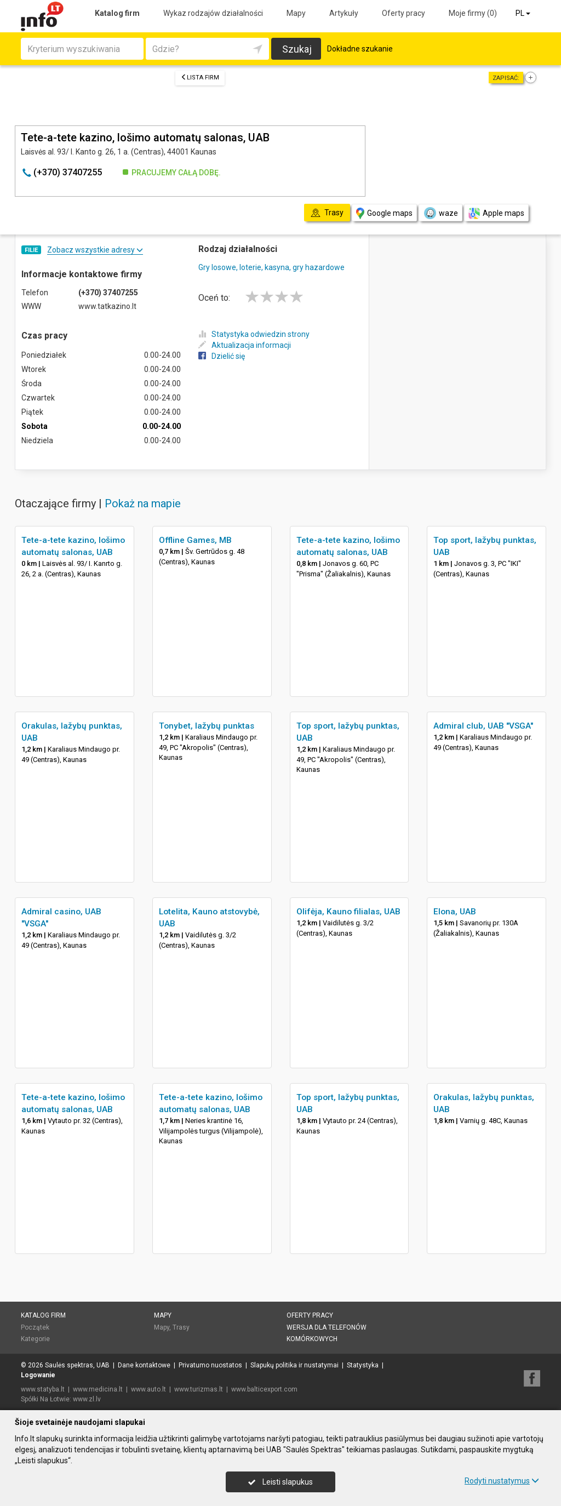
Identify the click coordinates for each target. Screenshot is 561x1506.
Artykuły (343, 13)
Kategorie (35, 1339)
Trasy (181, 1327)
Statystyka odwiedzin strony (254, 334)
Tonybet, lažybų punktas (206, 726)
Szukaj (297, 49)
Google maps (384, 213)
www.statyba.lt (43, 1389)
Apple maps (496, 213)
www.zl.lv (87, 1399)
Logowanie (38, 1375)
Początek (35, 1327)
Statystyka (363, 1365)
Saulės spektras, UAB (77, 1365)
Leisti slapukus (280, 1482)
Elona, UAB (454, 912)
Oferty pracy (403, 13)
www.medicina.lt (98, 1389)
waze (440, 213)
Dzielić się (221, 356)
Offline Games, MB (195, 540)
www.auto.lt (148, 1389)
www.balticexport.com (264, 1389)
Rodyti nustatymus (502, 1480)
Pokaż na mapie (143, 503)
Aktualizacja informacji (244, 345)
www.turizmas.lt (198, 1389)
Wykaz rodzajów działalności (213, 13)
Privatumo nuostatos (210, 1365)
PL (524, 13)
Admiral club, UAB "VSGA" (483, 726)
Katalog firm (117, 13)
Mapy (296, 13)
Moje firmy (473, 13)
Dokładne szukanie (360, 48)
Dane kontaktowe (144, 1365)
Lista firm (200, 77)
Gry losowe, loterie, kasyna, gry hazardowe (271, 267)
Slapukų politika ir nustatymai (294, 1365)
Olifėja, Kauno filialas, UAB (348, 912)
